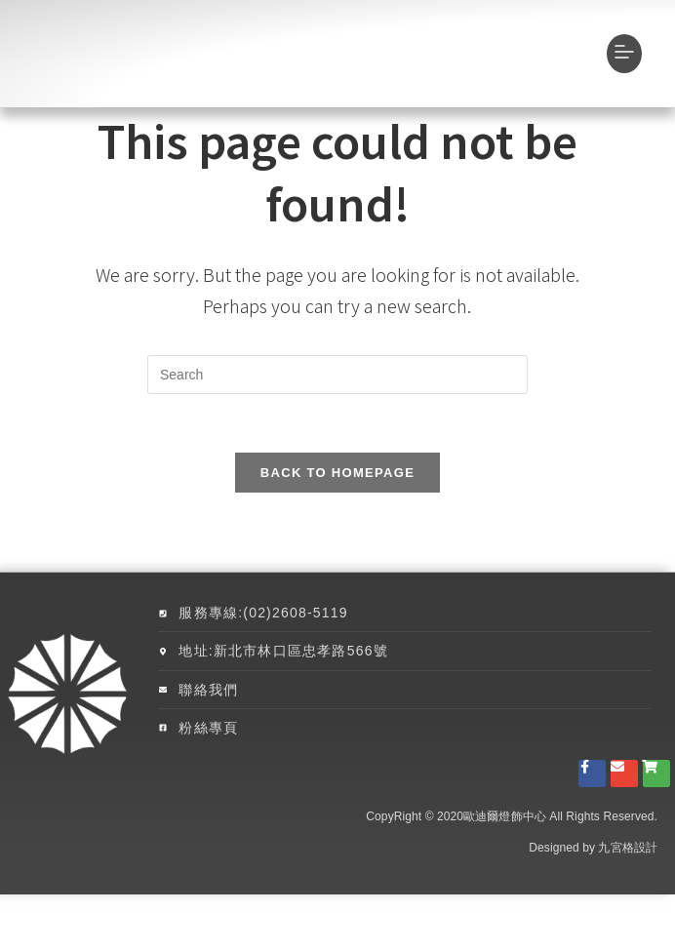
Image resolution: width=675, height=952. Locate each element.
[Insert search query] (337, 431)
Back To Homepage (337, 530)
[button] (624, 81)
